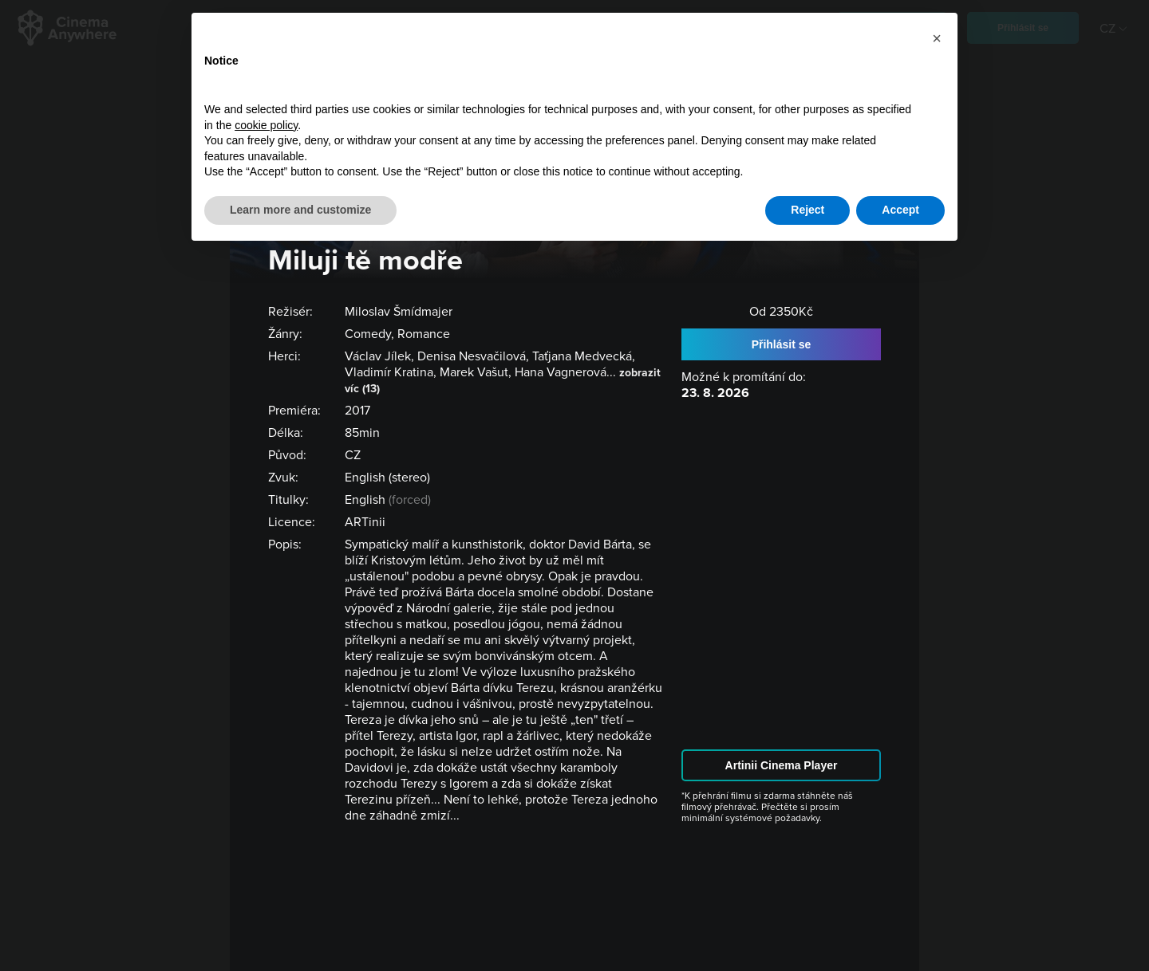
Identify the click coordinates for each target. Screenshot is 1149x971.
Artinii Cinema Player (781, 765)
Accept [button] (900, 209)
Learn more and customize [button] (300, 209)
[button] (937, 38)
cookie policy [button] (266, 125)
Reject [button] (807, 209)
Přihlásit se (781, 344)
